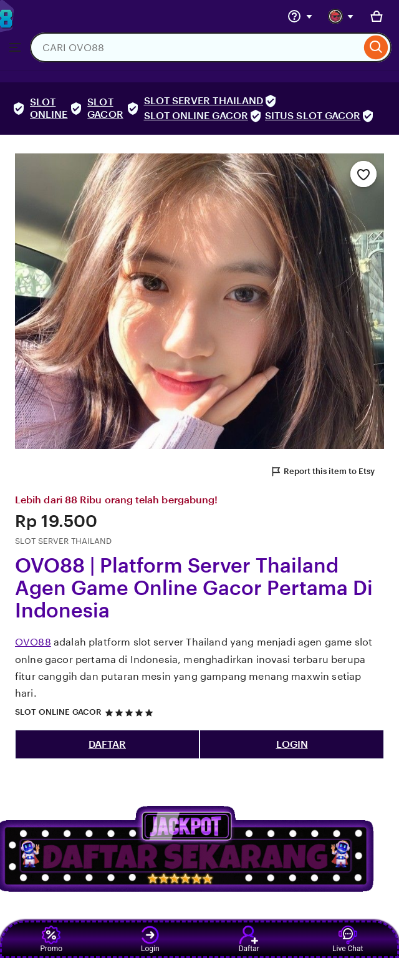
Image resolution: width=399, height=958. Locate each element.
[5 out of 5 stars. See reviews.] (130, 712)
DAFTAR (107, 744)
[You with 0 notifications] (341, 16)
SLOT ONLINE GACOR (196, 116)
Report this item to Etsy (322, 471)
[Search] (376, 47)
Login (150, 939)
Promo (51, 939)
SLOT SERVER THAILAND (204, 101)
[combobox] (195, 47)
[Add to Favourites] (363, 174)
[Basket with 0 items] (377, 16)
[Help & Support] (299, 16)
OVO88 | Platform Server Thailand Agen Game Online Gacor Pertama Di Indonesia (194, 588)
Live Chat (347, 939)
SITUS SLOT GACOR (312, 116)
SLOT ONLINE (48, 108)
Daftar (249, 939)
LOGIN (292, 744)
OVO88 (33, 642)
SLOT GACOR (105, 108)
